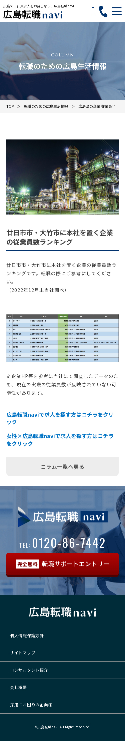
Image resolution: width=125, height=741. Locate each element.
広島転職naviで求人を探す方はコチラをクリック (60, 418)
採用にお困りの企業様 (31, 704)
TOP (10, 106)
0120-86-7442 (62, 542)
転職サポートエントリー (63, 564)
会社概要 (18, 687)
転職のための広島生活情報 (46, 106)
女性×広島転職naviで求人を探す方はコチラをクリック (60, 439)
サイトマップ (22, 652)
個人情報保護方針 (27, 635)
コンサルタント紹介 (29, 670)
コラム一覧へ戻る (62, 466)
